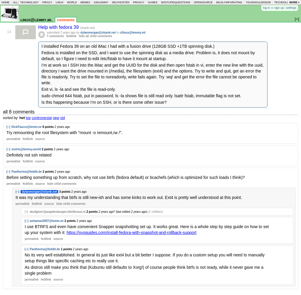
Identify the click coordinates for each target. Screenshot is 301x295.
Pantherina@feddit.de (26, 171)
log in (266, 7)
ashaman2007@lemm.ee (46, 221)
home (5, 2)
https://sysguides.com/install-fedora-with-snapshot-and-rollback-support (131, 232)
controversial (42, 118)
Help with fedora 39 (59, 27)
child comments (61, 183)
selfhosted (120, 2)
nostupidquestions (175, 2)
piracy (47, 2)
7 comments (55, 36)
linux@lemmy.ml (36, 19)
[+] (26, 211)
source (40, 139)
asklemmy (100, 2)
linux (59, 2)
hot (22, 118)
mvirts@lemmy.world (26, 149)
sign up (279, 7)
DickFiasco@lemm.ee (26, 126)
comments (66, 20)
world (72, 2)
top (28, 118)
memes (85, 2)
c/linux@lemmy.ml (133, 32)
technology (29, 2)
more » (294, 2)
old (62, 118)
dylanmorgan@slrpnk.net (98, 32)
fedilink (71, 36)
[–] (8, 126)
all (15, 2)
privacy (138, 2)
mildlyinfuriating (229, 2)
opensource (203, 2)
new (56, 118)
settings (291, 7)
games (153, 2)
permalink (13, 139)
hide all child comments (95, 36)
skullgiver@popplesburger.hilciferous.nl (57, 211)
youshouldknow (258, 2)
